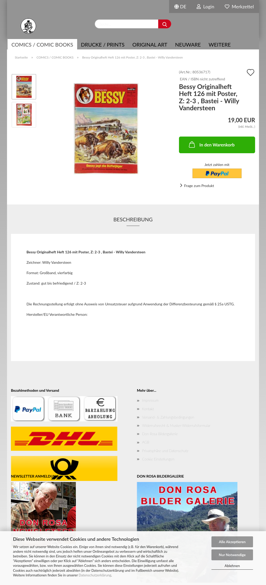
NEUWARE (188, 44)
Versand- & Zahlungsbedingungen (168, 417)
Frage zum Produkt (199, 185)
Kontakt (148, 409)
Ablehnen (232, 565)
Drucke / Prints (103, 44)
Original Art (149, 44)
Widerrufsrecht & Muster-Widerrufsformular (176, 425)
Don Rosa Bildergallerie (160, 434)
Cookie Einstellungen (158, 459)
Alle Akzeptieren (232, 541)
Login (205, 6)
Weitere (220, 44)
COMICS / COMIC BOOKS (42, 44)
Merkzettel (239, 6)
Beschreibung (132, 219)
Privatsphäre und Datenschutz (165, 450)
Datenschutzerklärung (95, 575)
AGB (145, 442)
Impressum (150, 400)
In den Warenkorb (211, 144)
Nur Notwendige (232, 554)
